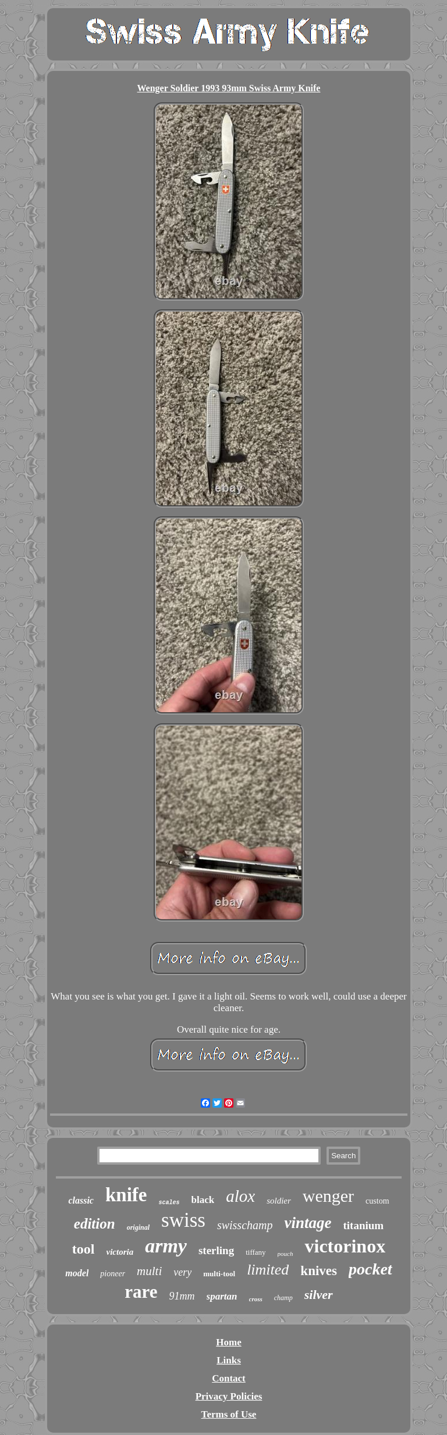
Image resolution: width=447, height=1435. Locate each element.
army (166, 1245)
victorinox (344, 1246)
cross (255, 1298)
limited (268, 1269)
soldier (279, 1200)
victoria (120, 1251)
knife (126, 1194)
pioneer (112, 1273)
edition (94, 1223)
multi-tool (219, 1273)
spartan (222, 1296)
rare (141, 1291)
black (203, 1199)
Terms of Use (229, 1414)
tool (83, 1248)
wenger (328, 1195)
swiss (183, 1220)
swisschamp (245, 1225)
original (138, 1227)
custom (377, 1201)
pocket (370, 1269)
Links (229, 1360)
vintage (307, 1222)
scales (168, 1203)
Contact (229, 1378)
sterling (216, 1250)
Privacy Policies (229, 1396)
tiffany (255, 1252)
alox (240, 1196)
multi (149, 1271)
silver (318, 1294)
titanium (363, 1225)
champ (283, 1298)
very (182, 1272)
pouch (285, 1253)
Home (228, 1342)
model (76, 1273)
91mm (182, 1296)
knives (318, 1270)
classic (81, 1200)
